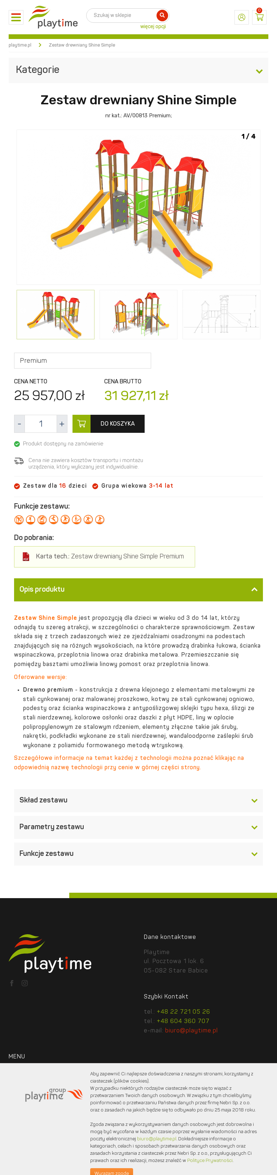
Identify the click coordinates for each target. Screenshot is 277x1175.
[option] (138, 208)
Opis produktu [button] (138, 589)
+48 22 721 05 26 (183, 1012)
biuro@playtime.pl (191, 1031)
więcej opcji (153, 26)
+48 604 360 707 (183, 1021)
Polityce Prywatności (210, 1160)
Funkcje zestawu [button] (138, 854)
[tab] (138, 589)
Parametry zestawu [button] (138, 827)
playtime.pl (20, 45)
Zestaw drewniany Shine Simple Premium (110, 556)
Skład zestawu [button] (138, 800)
